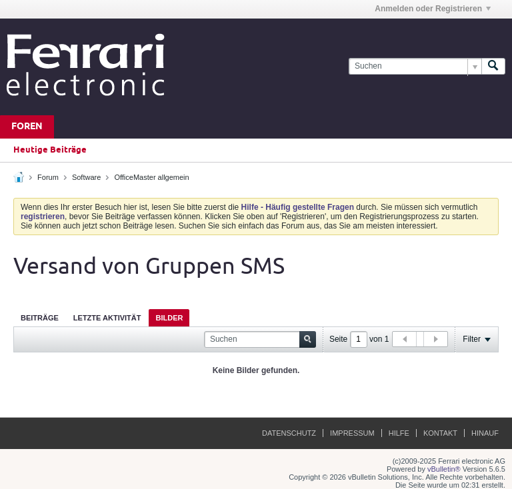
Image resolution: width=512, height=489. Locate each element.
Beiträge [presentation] (40, 318)
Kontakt (440, 433)
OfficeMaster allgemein (151, 177)
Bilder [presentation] (169, 318)
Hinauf (485, 433)
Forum (48, 177)
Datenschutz (289, 433)
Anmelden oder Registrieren (433, 8)
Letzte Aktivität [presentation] (107, 318)
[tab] (39, 317)
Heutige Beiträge (50, 150)
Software (86, 177)
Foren (27, 127)
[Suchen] (415, 66)
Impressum (352, 433)
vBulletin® (444, 469)
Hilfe (399, 433)
